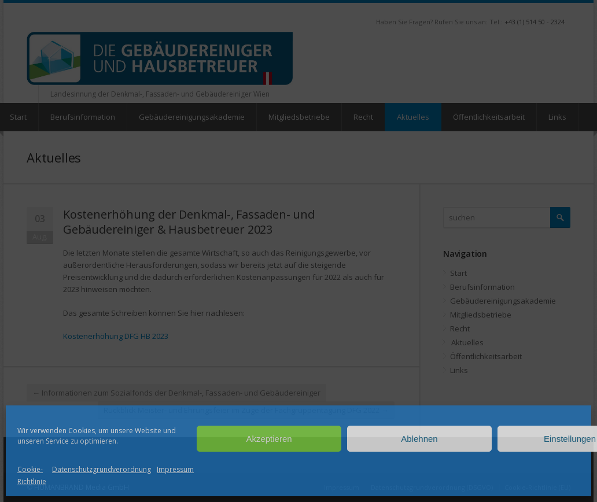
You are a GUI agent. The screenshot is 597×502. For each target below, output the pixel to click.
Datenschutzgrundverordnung (101, 469)
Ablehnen (419, 439)
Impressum (175, 469)
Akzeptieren (269, 439)
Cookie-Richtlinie (31, 475)
